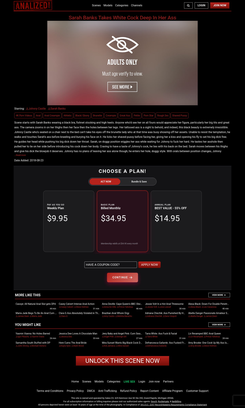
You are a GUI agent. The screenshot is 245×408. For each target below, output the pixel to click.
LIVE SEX (129, 381)
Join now (154, 381)
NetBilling (176, 401)
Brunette (97, 115)
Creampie (111, 115)
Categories (121, 5)
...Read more (20, 155)
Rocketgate (163, 401)
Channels (136, 5)
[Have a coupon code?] (110, 264)
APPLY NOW (149, 264)
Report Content (149, 390)
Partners (168, 381)
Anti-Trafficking (107, 390)
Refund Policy (128, 390)
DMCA (91, 390)
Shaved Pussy (179, 115)
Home (75, 381)
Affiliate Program (172, 390)
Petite (137, 115)
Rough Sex (162, 115)
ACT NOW (106, 181)
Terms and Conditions (50, 390)
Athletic (68, 115)
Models (107, 5)
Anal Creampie (52, 115)
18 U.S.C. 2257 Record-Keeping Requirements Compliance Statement (173, 404)
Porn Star (148, 115)
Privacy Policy (75, 390)
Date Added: (21, 160)
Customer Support (197, 390)
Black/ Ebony (82, 115)
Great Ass (125, 115)
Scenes (96, 5)
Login (201, 5)
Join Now (219, 5)
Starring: (19, 108)
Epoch (154, 401)
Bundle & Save (139, 181)
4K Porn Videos (24, 115)
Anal (38, 115)
